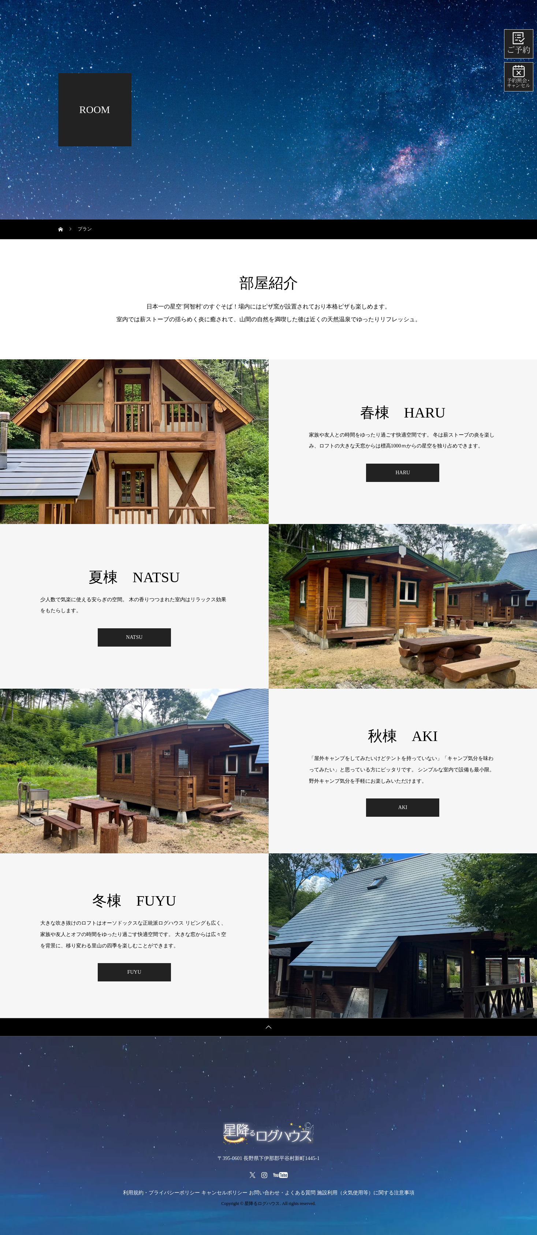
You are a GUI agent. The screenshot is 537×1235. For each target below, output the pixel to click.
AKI (402, 807)
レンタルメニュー (279, 12)
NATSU (134, 637)
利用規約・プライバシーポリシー (161, 1192)
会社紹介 (458, 12)
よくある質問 (412, 12)
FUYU (134, 972)
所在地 (369, 12)
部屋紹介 (330, 12)
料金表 (230, 12)
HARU (402, 472)
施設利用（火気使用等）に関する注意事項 (365, 1192)
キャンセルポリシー (224, 1192)
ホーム (194, 12)
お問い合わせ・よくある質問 (282, 1192)
